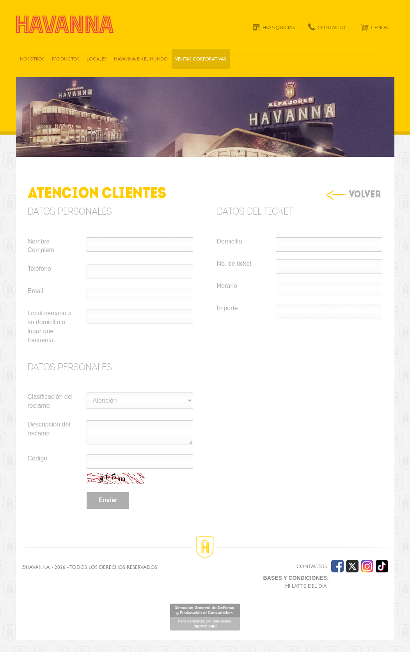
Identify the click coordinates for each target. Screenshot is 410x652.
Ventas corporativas (200, 59)
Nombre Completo (41, 246)
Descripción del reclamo (49, 429)
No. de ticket (234, 263)
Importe (227, 308)
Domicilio (229, 241)
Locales (96, 59)
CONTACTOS (311, 566)
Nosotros (32, 59)
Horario (227, 285)
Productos (66, 59)
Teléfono (39, 268)
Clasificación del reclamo (50, 401)
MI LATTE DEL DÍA (306, 586)
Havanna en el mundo (141, 59)
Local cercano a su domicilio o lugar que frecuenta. (50, 326)
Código (38, 458)
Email (35, 291)
